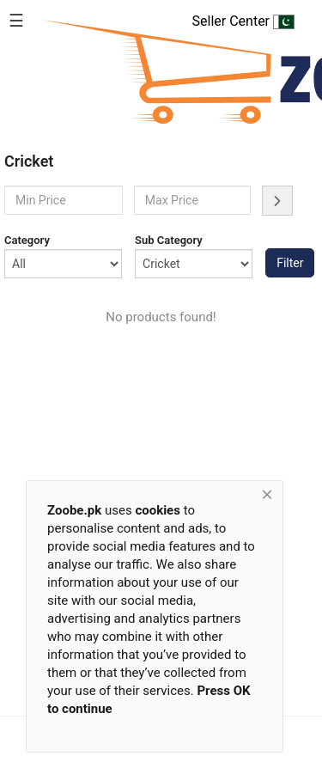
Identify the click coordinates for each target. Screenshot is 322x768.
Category (27, 240)
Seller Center (243, 21)
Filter (289, 263)
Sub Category (169, 240)
